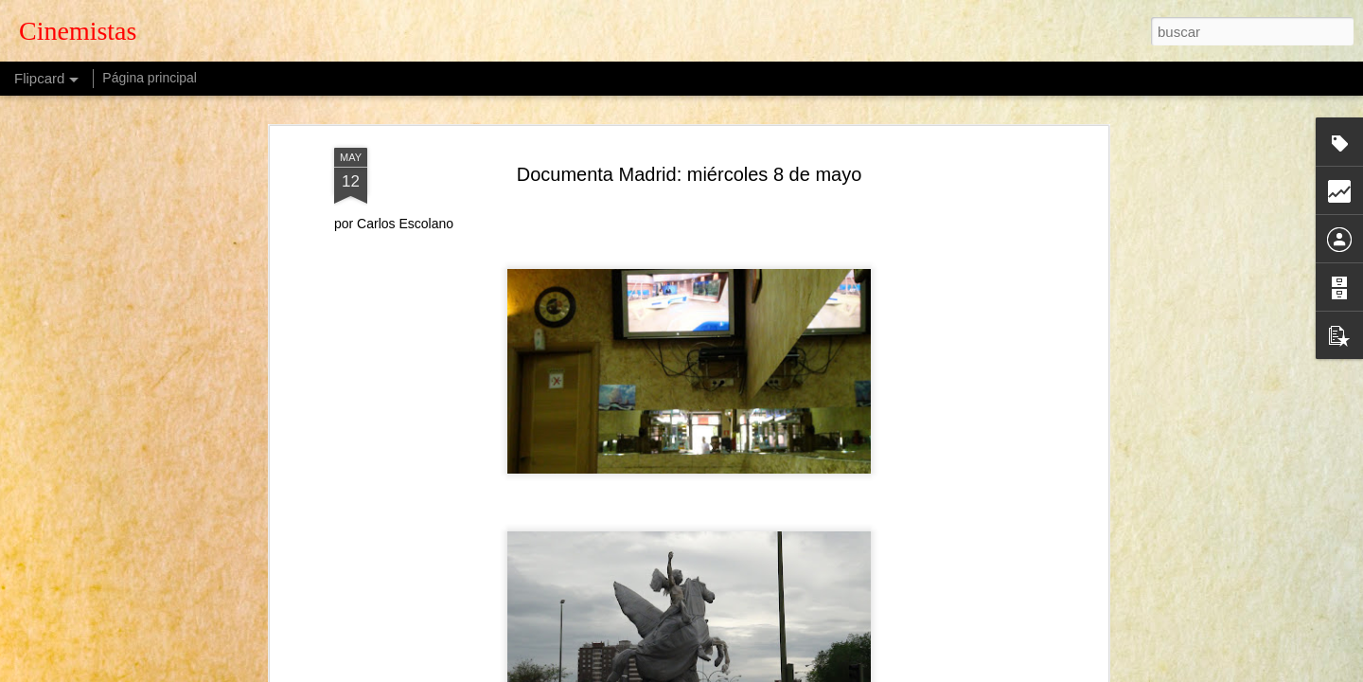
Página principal (149, 77)
